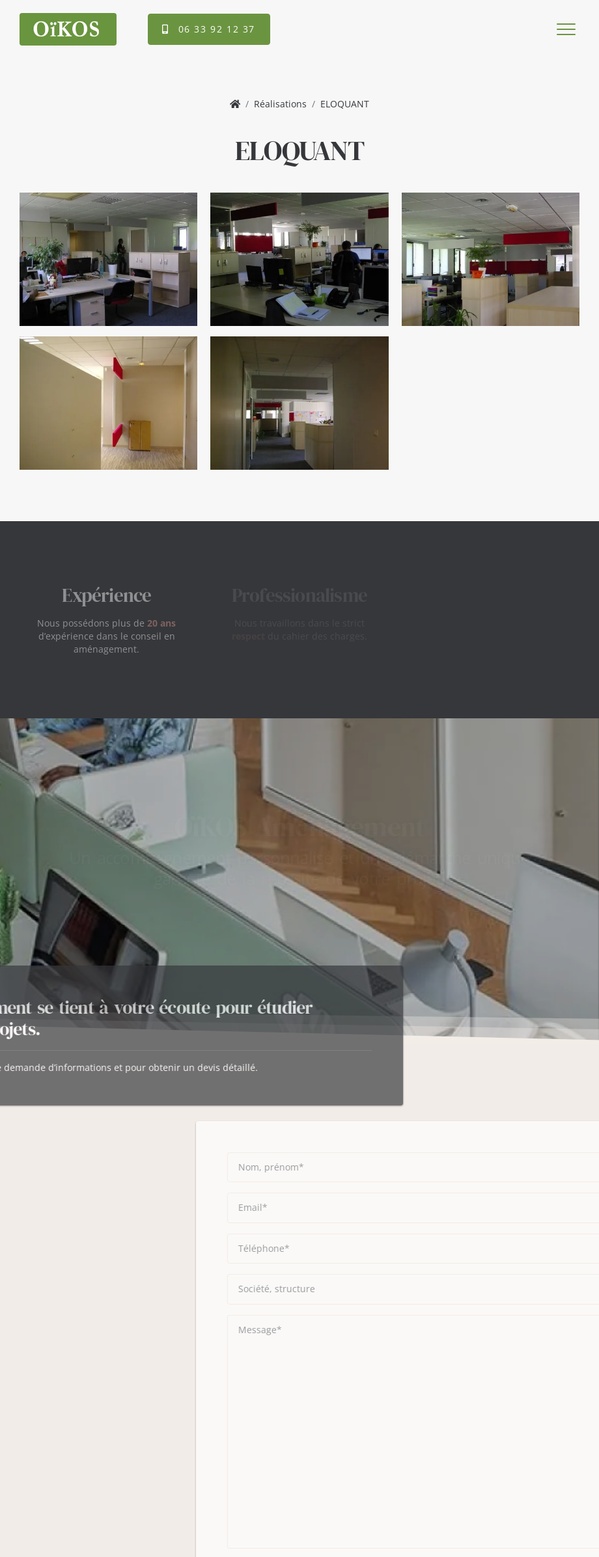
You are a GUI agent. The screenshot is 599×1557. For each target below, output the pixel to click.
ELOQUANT (344, 104)
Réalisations (280, 104)
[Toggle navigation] (564, 29)
